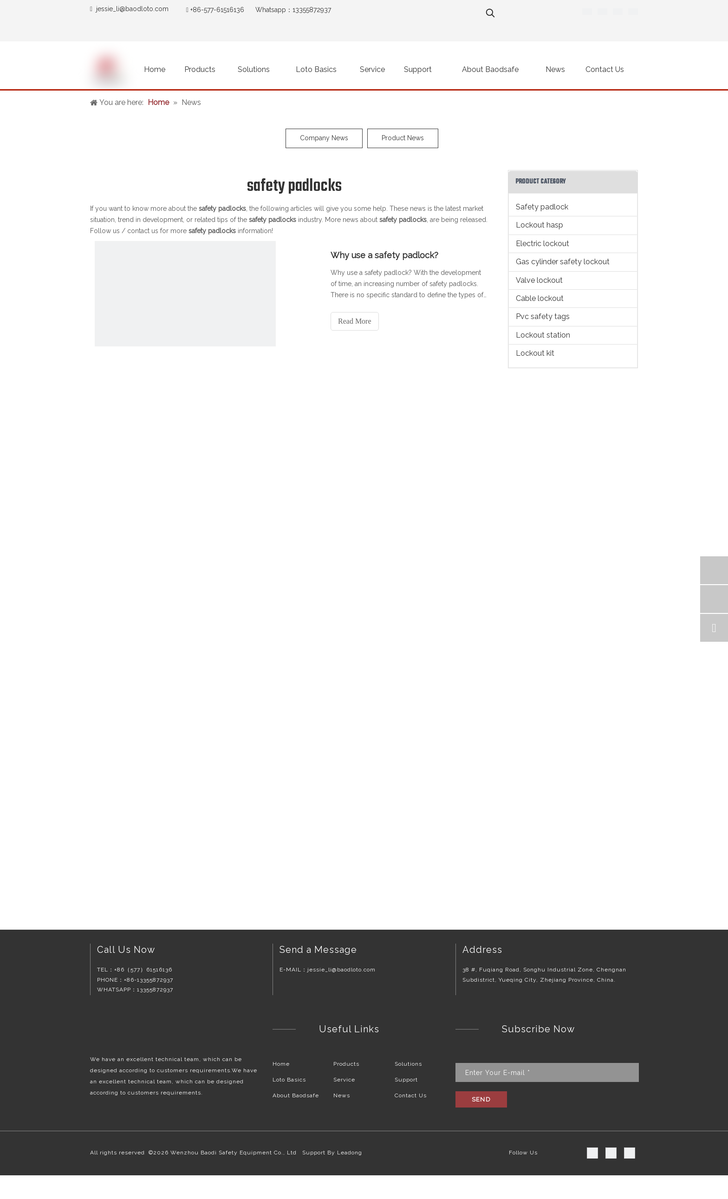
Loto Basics (289, 1079)
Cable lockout (540, 298)
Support (406, 1079)
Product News (403, 138)
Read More (354, 321)
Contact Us (411, 1095)
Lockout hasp (539, 225)
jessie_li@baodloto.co (129, 9)
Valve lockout (539, 280)
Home (281, 1064)
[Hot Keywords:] (490, 13)
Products (346, 1064)
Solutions (408, 1064)
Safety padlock (542, 206)
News (341, 1095)
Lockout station (543, 335)
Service (344, 1079)
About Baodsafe (296, 1095)
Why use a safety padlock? (384, 255)
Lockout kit (535, 353)
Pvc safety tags (543, 316)
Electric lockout (542, 243)
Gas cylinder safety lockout (563, 261)
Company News (324, 138)
